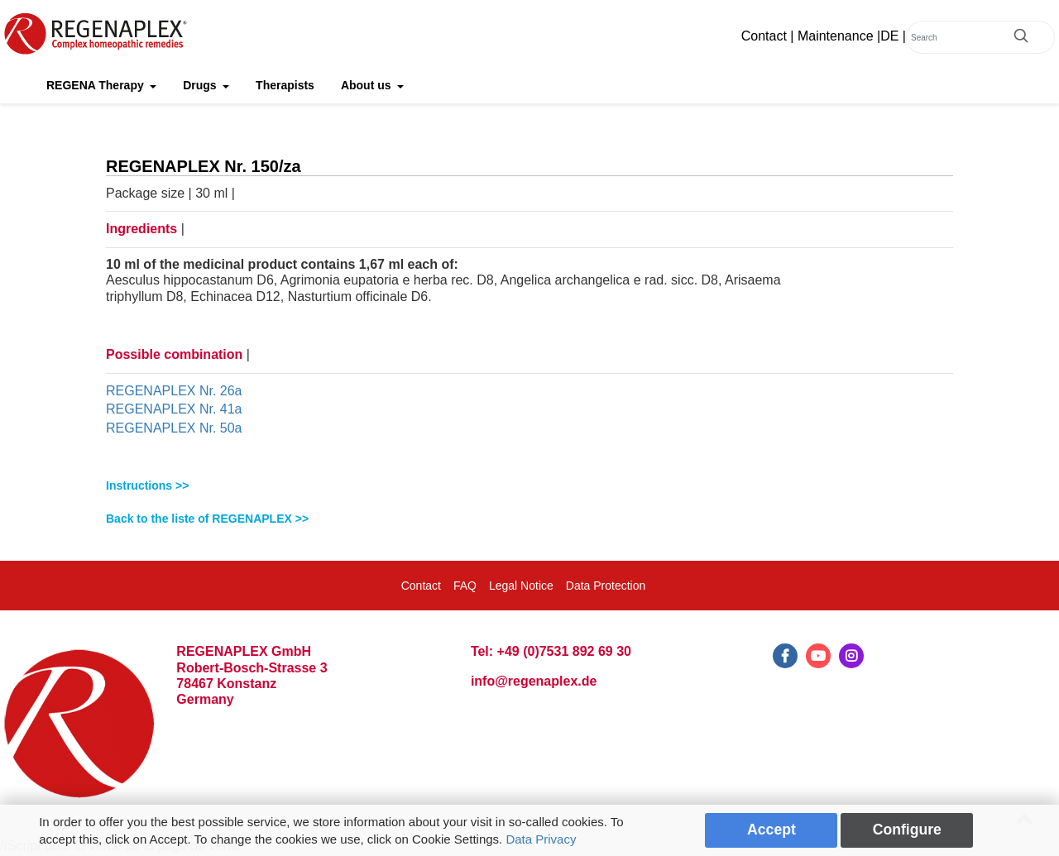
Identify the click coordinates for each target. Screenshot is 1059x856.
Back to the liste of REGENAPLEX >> (207, 518)
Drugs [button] (201, 85)
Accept (771, 829)
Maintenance (836, 36)
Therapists (285, 85)
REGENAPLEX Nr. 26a (174, 391)
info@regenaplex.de (534, 681)
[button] (529, 486)
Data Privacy (541, 839)
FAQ (465, 585)
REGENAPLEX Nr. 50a (174, 428)
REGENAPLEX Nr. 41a (174, 409)
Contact (764, 36)
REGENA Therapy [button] (96, 85)
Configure (907, 829)
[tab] (529, 486)
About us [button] (368, 85)
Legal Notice (521, 585)
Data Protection (606, 585)
